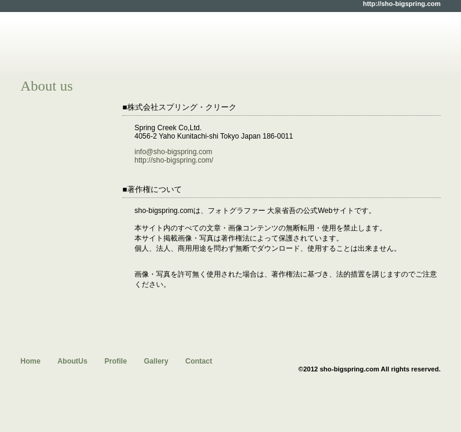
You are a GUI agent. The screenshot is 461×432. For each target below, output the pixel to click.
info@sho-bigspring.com (173, 152)
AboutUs (73, 361)
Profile (115, 361)
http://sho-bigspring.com (402, 3)
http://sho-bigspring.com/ (173, 160)
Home (30, 361)
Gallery (156, 361)
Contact (198, 361)
